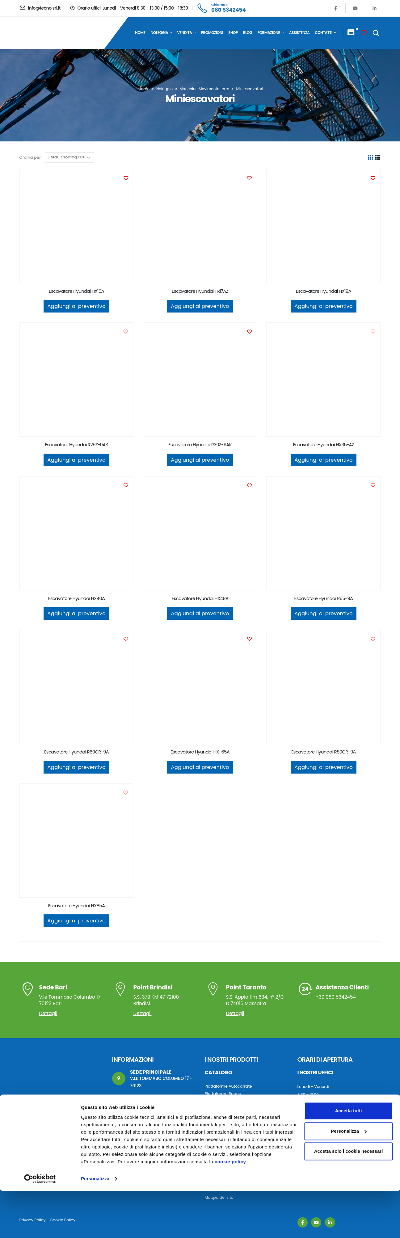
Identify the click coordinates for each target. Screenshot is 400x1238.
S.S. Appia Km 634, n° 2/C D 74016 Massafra (256, 996)
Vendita (184, 32)
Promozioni (212, 32)
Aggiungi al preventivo (76, 306)
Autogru (212, 1130)
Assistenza (299, 32)
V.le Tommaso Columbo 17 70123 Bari (70, 996)
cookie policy (230, 1208)
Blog (247, 32)
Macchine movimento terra (231, 1138)
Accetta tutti (348, 1158)
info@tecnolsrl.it (147, 1113)
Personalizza (95, 1225)
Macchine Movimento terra (204, 88)
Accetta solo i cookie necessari (348, 1198)
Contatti (323, 32)
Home (140, 32)
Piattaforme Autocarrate (228, 1086)
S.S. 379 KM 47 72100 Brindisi (164, 996)
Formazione (269, 32)
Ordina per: (30, 157)
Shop (233, 32)
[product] (76, 226)
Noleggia (159, 32)
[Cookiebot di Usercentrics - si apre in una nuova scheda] (40, 1226)
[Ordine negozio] (69, 157)
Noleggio (164, 88)
